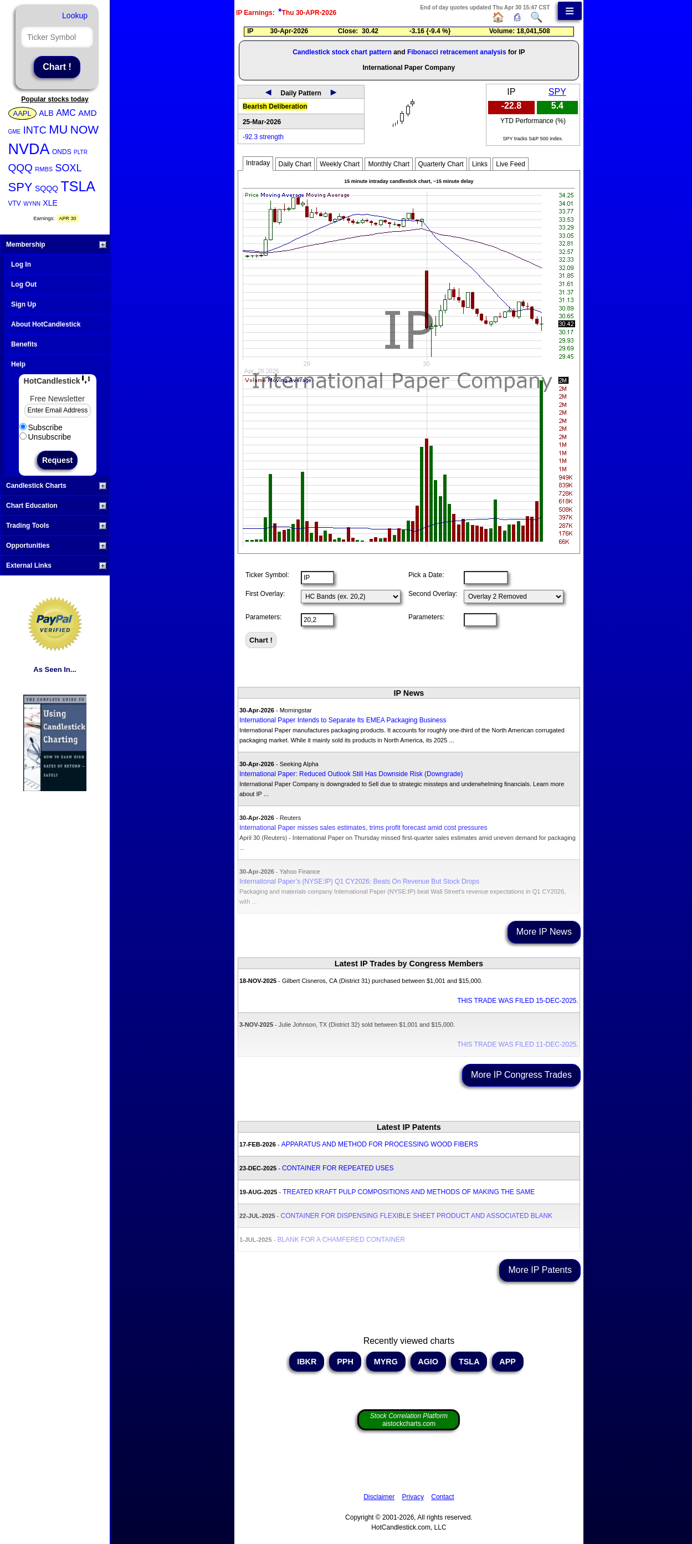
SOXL (68, 168)
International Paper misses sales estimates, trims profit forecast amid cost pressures (363, 828)
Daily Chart (295, 164)
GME (14, 132)
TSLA (77, 186)
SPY (20, 187)
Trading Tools (56, 525)
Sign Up (23, 304)
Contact (442, 1497)
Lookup (75, 15)
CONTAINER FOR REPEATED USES (338, 1168)
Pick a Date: (426, 575)
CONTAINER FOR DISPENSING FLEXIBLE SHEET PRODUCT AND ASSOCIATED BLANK (417, 1216)
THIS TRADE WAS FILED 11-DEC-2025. (517, 1044)
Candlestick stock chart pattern (342, 52)
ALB (46, 113)
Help (18, 364)
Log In (21, 264)
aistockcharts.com (409, 1420)
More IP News (544, 931)
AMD (87, 113)
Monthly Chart (388, 164)
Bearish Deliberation (275, 106)
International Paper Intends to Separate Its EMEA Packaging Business (343, 720)
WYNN (31, 204)
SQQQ (46, 188)
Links (480, 164)
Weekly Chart (340, 164)
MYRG (386, 1361)
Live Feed (510, 164)
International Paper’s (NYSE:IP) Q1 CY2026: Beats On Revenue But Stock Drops (359, 881)
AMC (66, 113)
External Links (56, 565)
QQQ (20, 168)
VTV (14, 203)
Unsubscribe (45, 436)
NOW (84, 129)
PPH (345, 1361)
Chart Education (56, 505)
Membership (56, 244)
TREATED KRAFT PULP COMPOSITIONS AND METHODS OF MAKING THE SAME (409, 1192)
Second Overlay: (433, 594)
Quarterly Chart (441, 164)
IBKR (307, 1361)
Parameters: (263, 617)
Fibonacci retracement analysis (456, 52)
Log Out (24, 284)
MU (58, 129)
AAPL (22, 113)
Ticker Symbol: (267, 575)
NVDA (29, 149)
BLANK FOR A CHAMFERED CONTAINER (340, 1240)
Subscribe (41, 427)
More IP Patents (539, 1270)
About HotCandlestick (45, 324)
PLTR (81, 152)
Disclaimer (378, 1497)
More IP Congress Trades (521, 1074)
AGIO (428, 1361)
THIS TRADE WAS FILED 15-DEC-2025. (517, 1001)
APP (508, 1361)
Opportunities (56, 545)
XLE (50, 202)
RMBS (44, 169)
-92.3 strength (263, 137)
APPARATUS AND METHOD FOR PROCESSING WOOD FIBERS (379, 1144)
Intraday (258, 163)
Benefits (24, 344)
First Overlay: (265, 594)
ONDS (61, 152)
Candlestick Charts (56, 486)
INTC (35, 130)
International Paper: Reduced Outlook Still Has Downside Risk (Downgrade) (351, 774)
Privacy (413, 1497)
